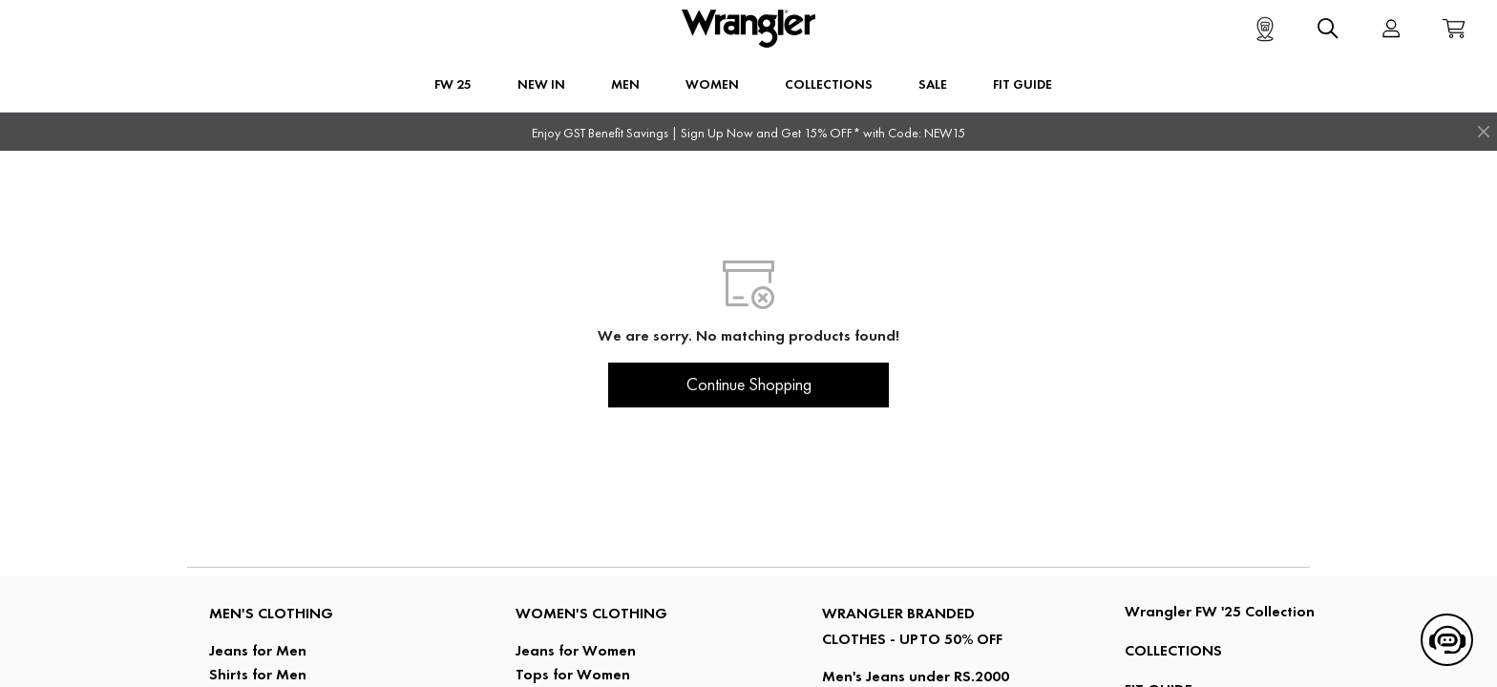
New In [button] (541, 84)
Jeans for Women (576, 650)
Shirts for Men (257, 674)
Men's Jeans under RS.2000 (915, 676)
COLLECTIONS (1173, 650)
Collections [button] (829, 84)
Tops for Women (573, 674)
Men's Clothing (271, 613)
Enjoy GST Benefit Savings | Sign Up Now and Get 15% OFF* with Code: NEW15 (748, 133)
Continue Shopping (749, 384)
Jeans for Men (257, 650)
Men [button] (625, 84)
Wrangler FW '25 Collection (1220, 611)
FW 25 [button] (453, 84)
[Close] (1483, 131)
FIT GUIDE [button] (1022, 84)
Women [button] (712, 84)
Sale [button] (932, 84)
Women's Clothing (591, 613)
